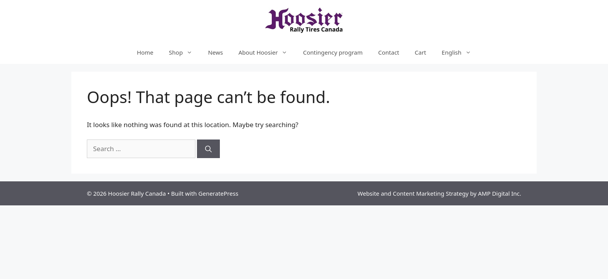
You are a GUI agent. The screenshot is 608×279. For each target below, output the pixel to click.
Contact (388, 52)
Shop (184, 52)
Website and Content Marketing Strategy (413, 193)
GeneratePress (218, 193)
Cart (421, 52)
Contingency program (333, 52)
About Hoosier (266, 52)
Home (145, 52)
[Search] (208, 149)
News (215, 52)
